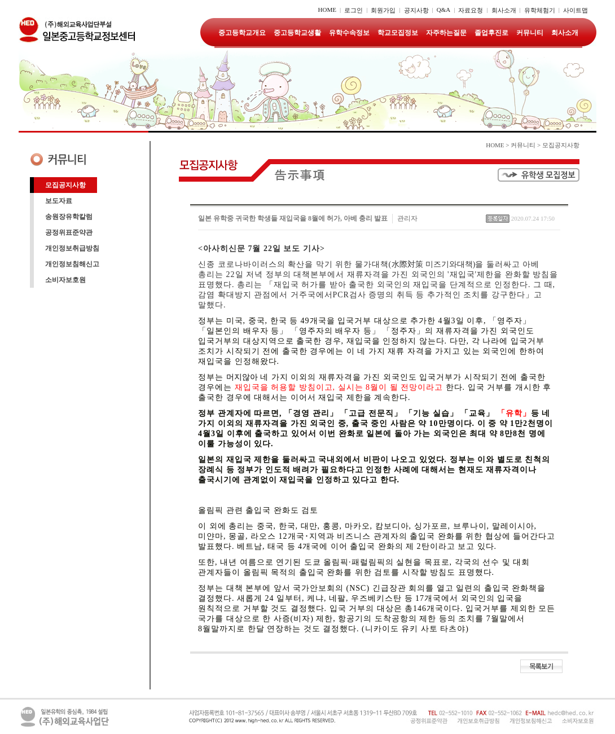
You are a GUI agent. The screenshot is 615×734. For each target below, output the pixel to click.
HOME (327, 9)
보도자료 (58, 201)
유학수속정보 (349, 33)
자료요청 (470, 10)
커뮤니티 (529, 33)
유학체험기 (539, 10)
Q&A (443, 9)
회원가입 (383, 10)
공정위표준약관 (69, 232)
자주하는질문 (446, 33)
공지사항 (416, 10)
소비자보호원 (65, 280)
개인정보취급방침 (72, 248)
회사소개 (503, 10)
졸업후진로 (491, 33)
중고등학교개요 (242, 33)
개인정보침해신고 (72, 264)
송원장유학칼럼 (69, 217)
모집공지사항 (65, 185)
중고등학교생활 (297, 33)
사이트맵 (575, 10)
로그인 (353, 10)
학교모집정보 (397, 33)
